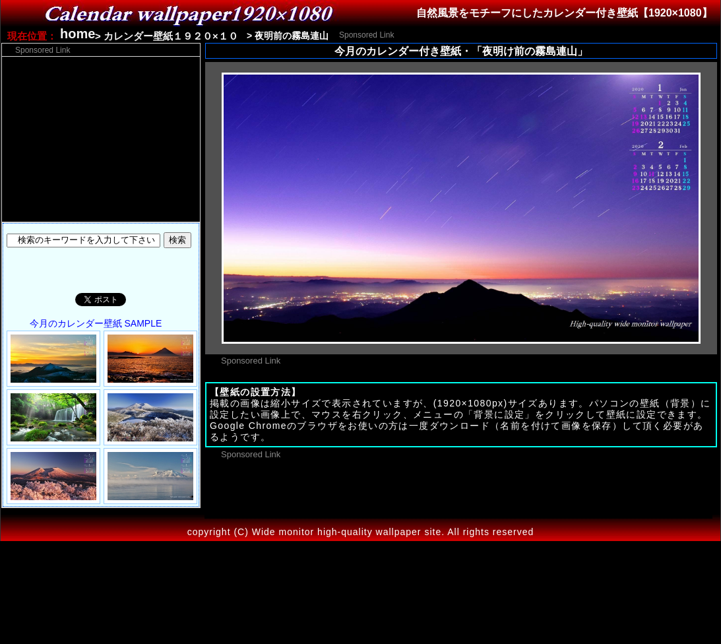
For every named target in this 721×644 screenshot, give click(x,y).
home (77, 33)
